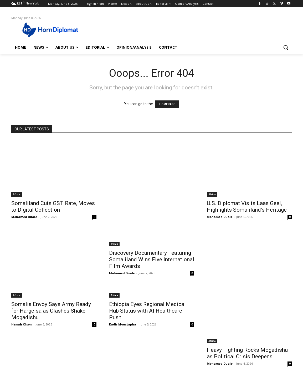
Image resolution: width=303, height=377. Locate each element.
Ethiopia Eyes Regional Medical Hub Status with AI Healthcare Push (147, 310)
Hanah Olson (21, 324)
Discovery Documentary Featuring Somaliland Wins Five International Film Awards (151, 259)
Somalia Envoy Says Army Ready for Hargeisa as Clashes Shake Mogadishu (51, 310)
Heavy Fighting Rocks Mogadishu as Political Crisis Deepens (247, 353)
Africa (16, 194)
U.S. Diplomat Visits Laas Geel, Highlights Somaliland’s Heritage (247, 206)
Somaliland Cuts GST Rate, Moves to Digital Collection (53, 206)
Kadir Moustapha (122, 324)
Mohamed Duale (24, 217)
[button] (285, 47)
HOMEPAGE (167, 104)
